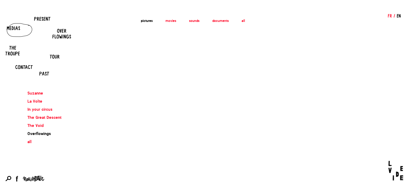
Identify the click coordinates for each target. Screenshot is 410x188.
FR (390, 15)
